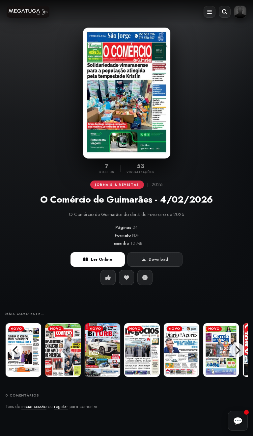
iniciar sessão (33, 406)
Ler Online (97, 259)
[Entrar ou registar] (240, 12)
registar (61, 406)
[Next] (237, 350)
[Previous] (16, 350)
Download (155, 259)
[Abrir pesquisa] (225, 12)
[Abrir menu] (209, 12)
